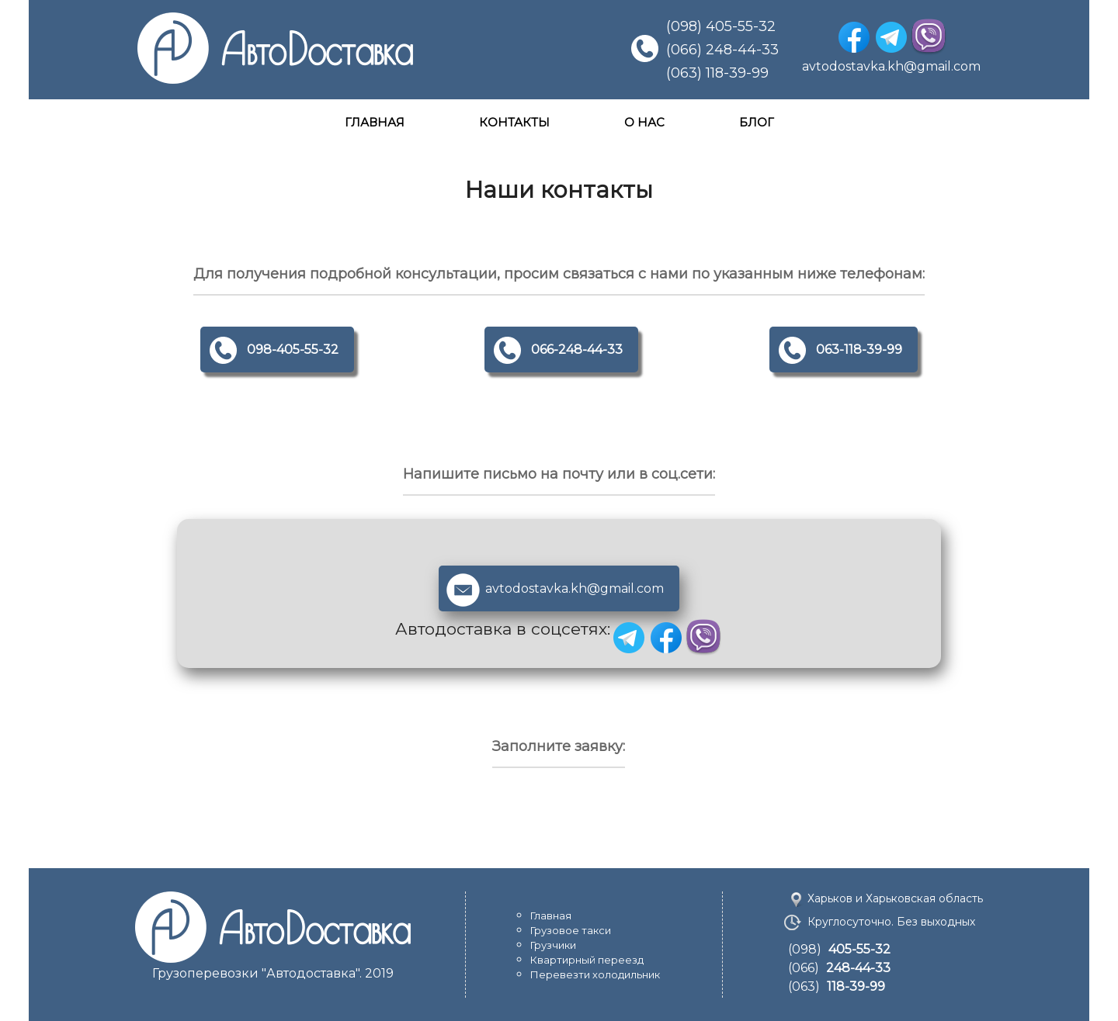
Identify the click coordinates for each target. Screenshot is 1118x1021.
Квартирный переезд (587, 960)
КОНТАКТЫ (514, 122)
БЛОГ (756, 122)
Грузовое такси (570, 930)
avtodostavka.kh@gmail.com (891, 66)
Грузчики (553, 945)
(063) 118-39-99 (717, 72)
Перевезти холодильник (595, 974)
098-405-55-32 (293, 349)
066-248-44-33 (577, 349)
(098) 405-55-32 (721, 26)
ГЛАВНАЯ (374, 122)
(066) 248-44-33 (722, 49)
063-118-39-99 (859, 349)
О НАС (644, 122)
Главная (550, 915)
